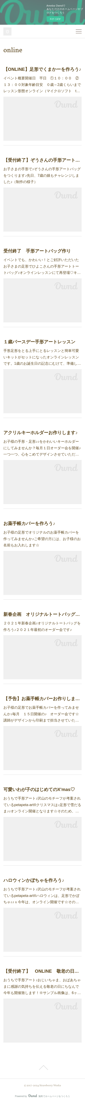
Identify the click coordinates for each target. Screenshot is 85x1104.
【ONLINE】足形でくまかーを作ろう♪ (42, 69)
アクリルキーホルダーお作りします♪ (40, 432)
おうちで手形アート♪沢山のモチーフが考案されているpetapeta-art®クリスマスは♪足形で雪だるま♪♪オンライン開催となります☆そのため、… (42, 804)
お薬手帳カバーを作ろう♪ (29, 523)
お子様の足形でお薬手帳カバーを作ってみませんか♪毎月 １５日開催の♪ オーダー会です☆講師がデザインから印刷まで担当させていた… (41, 714)
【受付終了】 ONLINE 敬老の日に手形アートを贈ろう (42, 971)
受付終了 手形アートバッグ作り (37, 250)
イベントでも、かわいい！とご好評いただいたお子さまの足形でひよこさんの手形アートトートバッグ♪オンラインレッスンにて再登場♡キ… (42, 266)
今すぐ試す (55, 19)
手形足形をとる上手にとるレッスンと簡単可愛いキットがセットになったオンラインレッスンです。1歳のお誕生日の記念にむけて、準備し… (42, 357)
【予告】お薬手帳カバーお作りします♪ (42, 698)
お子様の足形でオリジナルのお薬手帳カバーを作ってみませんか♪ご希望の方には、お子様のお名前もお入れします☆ (42, 538)
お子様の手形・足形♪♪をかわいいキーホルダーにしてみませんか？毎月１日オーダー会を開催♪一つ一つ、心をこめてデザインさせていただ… (42, 448)
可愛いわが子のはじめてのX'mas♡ (39, 789)
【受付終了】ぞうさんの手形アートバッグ (42, 160)
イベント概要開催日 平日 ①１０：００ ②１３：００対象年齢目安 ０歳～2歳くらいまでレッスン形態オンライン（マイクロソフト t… (42, 84)
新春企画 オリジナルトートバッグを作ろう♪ (42, 614)
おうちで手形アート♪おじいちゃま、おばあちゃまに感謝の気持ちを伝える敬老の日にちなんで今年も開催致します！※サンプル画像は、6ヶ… (42, 986)
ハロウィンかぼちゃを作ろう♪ (33, 880)
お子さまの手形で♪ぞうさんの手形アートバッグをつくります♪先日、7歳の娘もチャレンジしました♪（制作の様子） (42, 175)
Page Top (42, 1067)
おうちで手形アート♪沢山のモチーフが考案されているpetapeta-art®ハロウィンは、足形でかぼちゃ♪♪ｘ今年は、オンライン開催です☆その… (42, 895)
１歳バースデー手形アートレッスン (39, 341)
